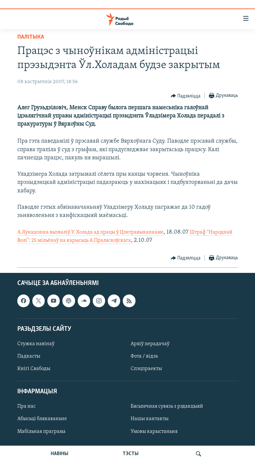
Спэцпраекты (146, 368)
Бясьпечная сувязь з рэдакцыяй (167, 406)
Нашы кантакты (149, 418)
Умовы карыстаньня (154, 431)
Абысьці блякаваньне (42, 418)
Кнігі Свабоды (33, 368)
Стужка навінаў (36, 343)
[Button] (186, 95)
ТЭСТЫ (130, 453)
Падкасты (28, 356)
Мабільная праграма (41, 431)
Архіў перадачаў (150, 343)
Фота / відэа (144, 356)
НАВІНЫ (59, 453)
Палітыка (30, 37)
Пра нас (26, 406)
